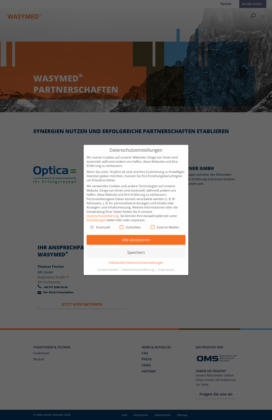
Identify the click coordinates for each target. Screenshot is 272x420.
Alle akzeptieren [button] (136, 235)
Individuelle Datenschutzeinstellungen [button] (136, 258)
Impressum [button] (166, 265)
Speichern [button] (136, 248)
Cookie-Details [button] (108, 265)
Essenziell (100, 223)
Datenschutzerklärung (103, 212)
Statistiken (130, 223)
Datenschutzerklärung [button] (138, 265)
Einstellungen (96, 216)
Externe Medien (165, 223)
